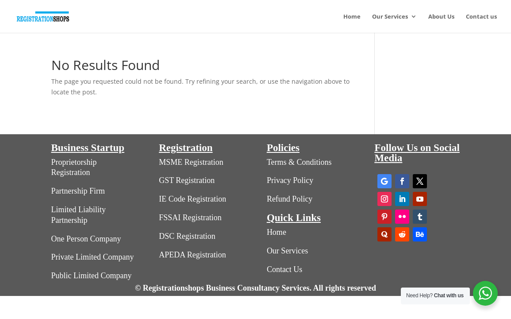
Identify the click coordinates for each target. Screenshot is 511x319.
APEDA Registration (192, 254)
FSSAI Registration (190, 217)
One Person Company (86, 238)
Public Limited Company (91, 275)
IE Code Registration (192, 199)
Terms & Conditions (299, 162)
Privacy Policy (290, 180)
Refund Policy (290, 199)
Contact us (481, 16)
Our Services (390, 16)
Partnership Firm (78, 191)
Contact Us (285, 269)
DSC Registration (187, 236)
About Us (441, 16)
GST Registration (187, 180)
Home (352, 16)
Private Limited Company (92, 257)
